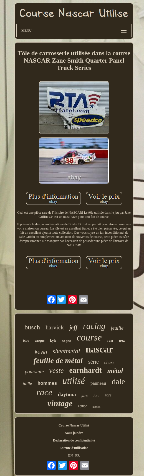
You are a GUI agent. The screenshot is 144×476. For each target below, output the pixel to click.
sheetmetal (66, 351)
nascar (99, 349)
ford (96, 395)
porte (85, 396)
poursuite (34, 371)
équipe (82, 406)
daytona (67, 394)
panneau (98, 383)
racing (94, 326)
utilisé (73, 381)
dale (118, 381)
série (93, 362)
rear (110, 340)
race (44, 392)
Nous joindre (74, 433)
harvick (55, 327)
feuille (117, 328)
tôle (26, 340)
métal (115, 370)
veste (56, 370)
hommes (47, 383)
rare (108, 395)
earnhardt (85, 370)
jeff (73, 327)
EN (70, 455)
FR (77, 455)
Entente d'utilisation (73, 448)
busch (32, 327)
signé (66, 341)
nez (122, 340)
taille (27, 383)
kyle (53, 340)
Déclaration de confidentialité (74, 440)
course (89, 337)
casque (39, 340)
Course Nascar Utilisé (74, 425)
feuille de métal (58, 360)
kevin (41, 352)
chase (109, 362)
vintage (59, 403)
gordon (96, 406)
